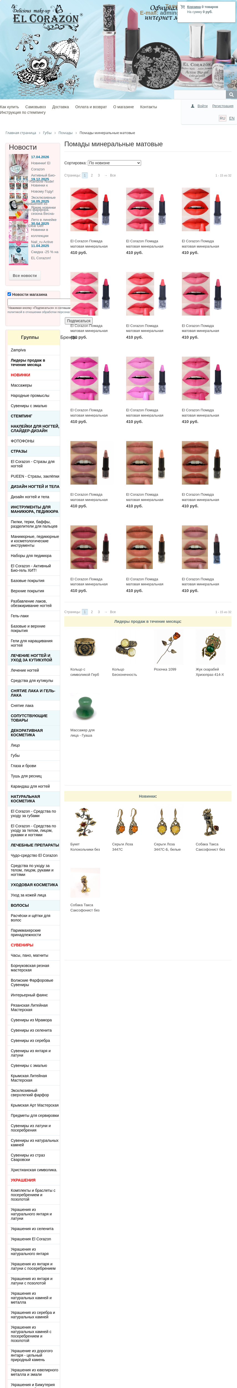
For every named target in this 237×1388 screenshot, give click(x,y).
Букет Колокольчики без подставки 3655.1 (85, 849)
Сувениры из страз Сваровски (28, 1157)
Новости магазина (27, 294)
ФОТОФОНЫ (22, 441)
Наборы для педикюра (31, 555)
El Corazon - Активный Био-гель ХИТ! (31, 568)
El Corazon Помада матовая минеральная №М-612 (200, 584)
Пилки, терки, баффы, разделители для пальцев (34, 524)
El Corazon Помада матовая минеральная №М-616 (144, 499)
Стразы (19, 451)
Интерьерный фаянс (29, 995)
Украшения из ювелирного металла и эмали (34, 1372)
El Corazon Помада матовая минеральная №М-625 (144, 331)
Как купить (9, 107)
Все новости (25, 275)
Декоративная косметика (27, 732)
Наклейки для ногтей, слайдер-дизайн (35, 428)
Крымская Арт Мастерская (35, 1105)
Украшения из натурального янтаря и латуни (31, 1214)
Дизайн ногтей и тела (35, 486)
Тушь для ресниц (26, 776)
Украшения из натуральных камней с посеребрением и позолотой (31, 1334)
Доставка (60, 107)
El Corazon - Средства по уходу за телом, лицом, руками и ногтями (33, 830)
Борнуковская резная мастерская (30, 967)
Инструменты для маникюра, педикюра (34, 509)
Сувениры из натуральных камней (34, 1142)
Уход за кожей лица (28, 895)
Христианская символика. (34, 1170)
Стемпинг (21, 416)
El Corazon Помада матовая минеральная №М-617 (89, 499)
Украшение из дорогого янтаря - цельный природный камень (32, 1355)
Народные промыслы (30, 395)
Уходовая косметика (34, 885)
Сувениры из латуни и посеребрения (31, 1128)
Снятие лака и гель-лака (33, 693)
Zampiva (18, 350)
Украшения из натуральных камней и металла (31, 1297)
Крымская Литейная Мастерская (29, 1078)
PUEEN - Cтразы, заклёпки (35, 476)
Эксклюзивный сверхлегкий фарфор (30, 1092)
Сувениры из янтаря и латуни (31, 1053)
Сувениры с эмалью (29, 406)
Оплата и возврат (91, 107)
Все (113, 175)
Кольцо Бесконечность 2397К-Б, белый (125, 674)
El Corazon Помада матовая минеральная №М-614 (89, 584)
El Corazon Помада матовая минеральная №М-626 (89, 331)
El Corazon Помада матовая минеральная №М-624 (200, 331)
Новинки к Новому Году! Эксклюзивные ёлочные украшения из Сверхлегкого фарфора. (32, 197)
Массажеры (21, 385)
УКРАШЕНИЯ (23, 1180)
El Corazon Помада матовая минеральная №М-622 (144, 415)
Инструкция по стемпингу (22, 112)
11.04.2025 (40, 246)
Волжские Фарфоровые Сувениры (32, 982)
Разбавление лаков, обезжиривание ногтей (31, 603)
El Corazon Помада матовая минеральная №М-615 (200, 499)
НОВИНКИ (20, 375)
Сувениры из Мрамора (31, 1020)
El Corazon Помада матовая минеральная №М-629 (89, 246)
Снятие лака (22, 705)
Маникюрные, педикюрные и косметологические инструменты (35, 541)
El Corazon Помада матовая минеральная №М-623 (89, 415)
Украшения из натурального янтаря (30, 1251)
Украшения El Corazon (31, 1239)
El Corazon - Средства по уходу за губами (33, 813)
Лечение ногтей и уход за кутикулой (31, 657)
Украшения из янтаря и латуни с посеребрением (33, 1266)
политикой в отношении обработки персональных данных (48, 312)
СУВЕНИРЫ (22, 945)
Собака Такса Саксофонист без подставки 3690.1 (210, 849)
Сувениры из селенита (31, 1030)
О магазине (123, 107)
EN (232, 118)
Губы (15, 755)
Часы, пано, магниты (29, 955)
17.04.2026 (40, 157)
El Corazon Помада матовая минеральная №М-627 (200, 246)
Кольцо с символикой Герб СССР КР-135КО (84, 674)
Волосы (20, 905)
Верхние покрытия (27, 591)
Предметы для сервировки (35, 1115)
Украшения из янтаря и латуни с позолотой (31, 1280)
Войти (203, 106)
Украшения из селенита (32, 1228)
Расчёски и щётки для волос (30, 917)
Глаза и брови (23, 766)
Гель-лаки (20, 616)
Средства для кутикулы (32, 680)
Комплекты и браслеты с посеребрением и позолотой (33, 1194)
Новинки (147, 796)
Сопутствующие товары (29, 718)
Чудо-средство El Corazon (34, 855)
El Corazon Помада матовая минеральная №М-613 (144, 584)
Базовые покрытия (27, 580)
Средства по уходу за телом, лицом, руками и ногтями (32, 870)
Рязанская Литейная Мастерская (29, 1007)
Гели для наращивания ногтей (31, 643)
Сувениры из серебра (30, 1040)
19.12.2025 (40, 179)
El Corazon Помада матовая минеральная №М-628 (144, 246)
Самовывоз (35, 107)
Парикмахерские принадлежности (26, 932)
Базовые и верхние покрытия (28, 628)
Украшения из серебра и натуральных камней (33, 1314)
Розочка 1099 (165, 669)
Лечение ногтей (25, 670)
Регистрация (222, 106)
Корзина (194, 7)
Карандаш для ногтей (30, 786)
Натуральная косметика (25, 798)
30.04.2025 (40, 223)
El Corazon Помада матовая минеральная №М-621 (200, 415)
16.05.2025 (40, 201)
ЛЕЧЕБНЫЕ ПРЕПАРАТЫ (35, 845)
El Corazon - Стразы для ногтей (33, 463)
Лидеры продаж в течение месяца (147, 621)
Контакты (148, 107)
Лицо (15, 745)
